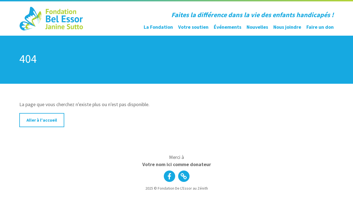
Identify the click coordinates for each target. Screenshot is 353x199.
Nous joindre (287, 27)
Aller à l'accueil (41, 120)
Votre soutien (193, 27)
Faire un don (320, 27)
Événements (227, 27)
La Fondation (158, 27)
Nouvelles (257, 27)
